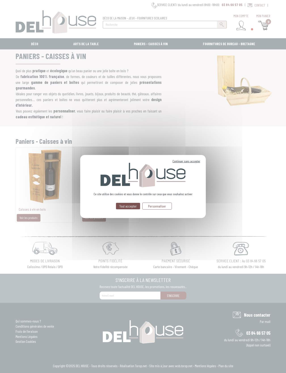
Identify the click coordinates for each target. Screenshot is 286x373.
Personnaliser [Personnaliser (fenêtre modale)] (157, 206)
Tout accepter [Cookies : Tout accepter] (128, 206)
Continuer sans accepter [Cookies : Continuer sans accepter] (186, 161)
